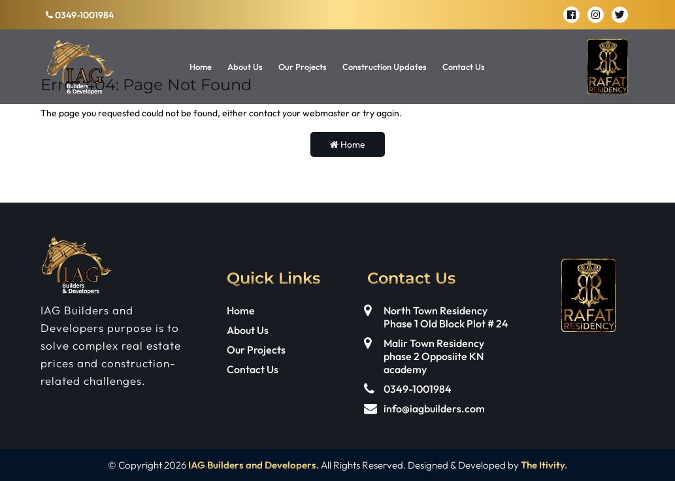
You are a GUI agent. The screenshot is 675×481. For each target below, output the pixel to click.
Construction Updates (384, 66)
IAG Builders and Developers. (253, 465)
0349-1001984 (80, 15)
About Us (245, 66)
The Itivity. (544, 465)
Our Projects (302, 66)
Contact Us (463, 66)
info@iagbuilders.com (434, 408)
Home (200, 66)
